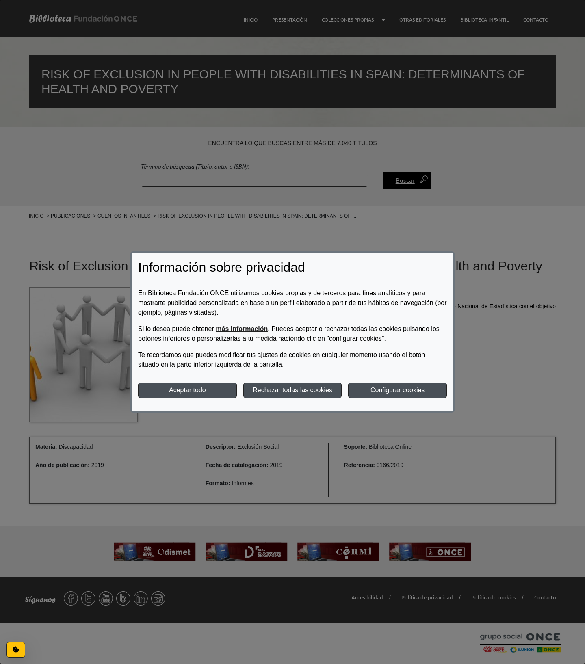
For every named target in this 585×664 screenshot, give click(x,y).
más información (242, 328)
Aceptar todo (187, 390)
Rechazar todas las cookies (292, 390)
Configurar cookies (397, 390)
